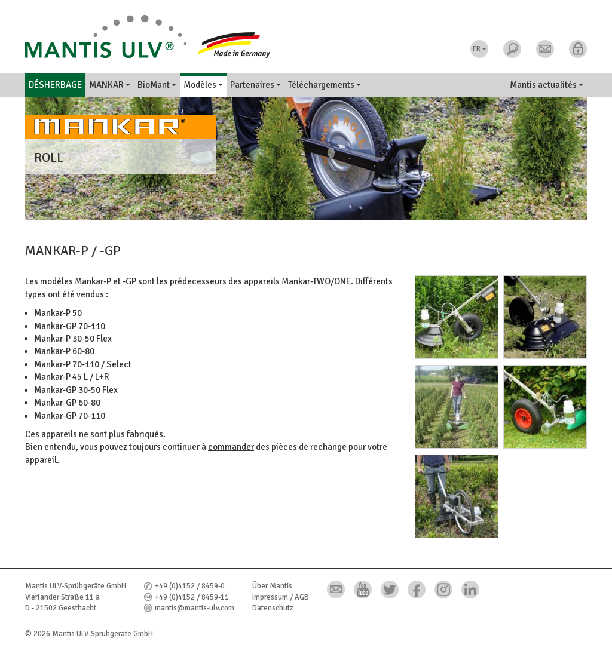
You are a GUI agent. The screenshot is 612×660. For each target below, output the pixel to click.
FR (479, 48)
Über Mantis (272, 586)
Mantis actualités (546, 84)
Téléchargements (324, 84)
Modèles (203, 84)
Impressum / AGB (280, 597)
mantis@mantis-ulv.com (194, 608)
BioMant (156, 84)
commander (231, 446)
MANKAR (109, 84)
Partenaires (255, 84)
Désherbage (55, 84)
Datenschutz (272, 608)
